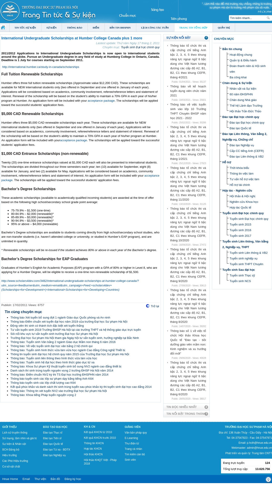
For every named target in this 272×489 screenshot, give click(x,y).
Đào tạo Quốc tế (240, 128)
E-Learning (131, 438)
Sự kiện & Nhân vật (14, 444)
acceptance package (101, 100)
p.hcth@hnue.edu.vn (259, 442)
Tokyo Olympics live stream (16, 487)
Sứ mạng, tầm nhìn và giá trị (19, 438)
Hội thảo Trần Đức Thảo (245, 111)
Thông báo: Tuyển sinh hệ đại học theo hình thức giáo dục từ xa (52, 362)
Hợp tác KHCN (93, 448)
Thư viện (40, 479)
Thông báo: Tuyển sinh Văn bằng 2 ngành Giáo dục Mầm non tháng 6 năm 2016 (63, 342)
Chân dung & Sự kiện (237, 83)
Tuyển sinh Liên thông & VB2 (249, 252)
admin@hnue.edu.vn (259, 447)
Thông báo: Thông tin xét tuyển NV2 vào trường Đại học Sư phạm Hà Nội (58, 391)
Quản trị (224, 27)
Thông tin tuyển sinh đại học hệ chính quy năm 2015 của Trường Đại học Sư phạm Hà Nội (69, 354)
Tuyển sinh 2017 (240, 235)
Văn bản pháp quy (136, 432)
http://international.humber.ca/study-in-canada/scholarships (40, 67)
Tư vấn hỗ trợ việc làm (244, 179)
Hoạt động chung (241, 54)
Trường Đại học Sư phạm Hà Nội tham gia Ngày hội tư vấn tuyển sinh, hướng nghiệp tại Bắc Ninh (74, 338)
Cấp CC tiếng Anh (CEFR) (247, 151)
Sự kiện (51, 27)
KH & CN (89, 426)
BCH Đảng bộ (10, 449)
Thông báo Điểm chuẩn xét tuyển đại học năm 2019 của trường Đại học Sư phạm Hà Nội (68, 321)
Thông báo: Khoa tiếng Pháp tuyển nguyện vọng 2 (43, 395)
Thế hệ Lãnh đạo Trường (246, 105)
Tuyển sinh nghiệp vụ (243, 258)
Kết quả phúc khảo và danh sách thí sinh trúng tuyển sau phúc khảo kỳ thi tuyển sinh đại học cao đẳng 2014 (81, 386)
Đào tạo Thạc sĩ (52, 432)
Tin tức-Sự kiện (25, 27)
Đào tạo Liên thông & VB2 (247, 156)
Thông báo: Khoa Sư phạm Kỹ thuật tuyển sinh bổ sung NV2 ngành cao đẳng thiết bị (65, 366)
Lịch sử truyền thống (14, 432)
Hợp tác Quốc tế (240, 207)
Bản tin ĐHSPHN (120, 27)
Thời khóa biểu (239, 168)
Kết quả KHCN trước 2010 (100, 437)
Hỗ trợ (226, 162)
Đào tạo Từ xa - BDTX (56, 449)
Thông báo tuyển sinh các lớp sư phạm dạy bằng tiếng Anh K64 (51, 378)
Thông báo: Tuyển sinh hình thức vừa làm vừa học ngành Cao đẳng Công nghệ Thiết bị (67, 350)
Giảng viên (133, 427)
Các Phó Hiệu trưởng (15, 461)
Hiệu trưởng (9, 455)
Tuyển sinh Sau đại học (238, 269)
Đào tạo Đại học (55, 427)
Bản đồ (55, 479)
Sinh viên (130, 459)
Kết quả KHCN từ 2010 (98, 432)
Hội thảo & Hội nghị (242, 196)
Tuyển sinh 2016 (240, 230)
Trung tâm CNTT (262, 453)
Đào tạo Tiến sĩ (52, 438)
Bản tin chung (232, 49)
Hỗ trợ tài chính (240, 185)
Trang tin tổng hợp (193, 27)
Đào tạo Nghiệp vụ (242, 145)
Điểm (96, 27)
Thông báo (74, 27)
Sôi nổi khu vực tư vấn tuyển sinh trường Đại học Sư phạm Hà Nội (54, 334)
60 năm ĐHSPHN (241, 94)
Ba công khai (238, 77)
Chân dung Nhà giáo (243, 100)
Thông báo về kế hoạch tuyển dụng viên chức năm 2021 (188, 91)
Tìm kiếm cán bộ (135, 454)
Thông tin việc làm (241, 173)
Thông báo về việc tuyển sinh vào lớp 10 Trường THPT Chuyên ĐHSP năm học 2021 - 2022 (188, 111)
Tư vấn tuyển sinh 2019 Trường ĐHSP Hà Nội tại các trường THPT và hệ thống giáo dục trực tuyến (75, 329)
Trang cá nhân (133, 449)
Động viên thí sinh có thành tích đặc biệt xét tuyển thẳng (47, 325)
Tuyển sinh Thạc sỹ (242, 275)
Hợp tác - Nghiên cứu (237, 190)
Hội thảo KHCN (93, 454)
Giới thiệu (9, 427)
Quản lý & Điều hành (243, 60)
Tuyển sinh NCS (240, 281)
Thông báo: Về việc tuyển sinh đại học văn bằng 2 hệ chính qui (51, 346)
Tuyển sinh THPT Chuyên (246, 264)
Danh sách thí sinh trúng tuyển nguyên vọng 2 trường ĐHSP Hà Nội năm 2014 (61, 370)
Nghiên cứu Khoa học (244, 202)
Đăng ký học (73, 479)
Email (26, 479)
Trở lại (155, 306)
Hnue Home (10, 479)
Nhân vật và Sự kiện (243, 88)
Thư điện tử (132, 443)
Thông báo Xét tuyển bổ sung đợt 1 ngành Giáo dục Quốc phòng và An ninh (60, 317)
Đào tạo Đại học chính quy (240, 117)
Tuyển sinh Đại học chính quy (140, 47)
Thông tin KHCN (94, 443)
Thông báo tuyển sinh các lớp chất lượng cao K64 (43, 382)
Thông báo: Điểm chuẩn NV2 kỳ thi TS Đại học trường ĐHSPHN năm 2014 (59, 374)
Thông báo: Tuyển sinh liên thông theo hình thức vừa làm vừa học (53, 358)
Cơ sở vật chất (11, 466)
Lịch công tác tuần (155, 27)
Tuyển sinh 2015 (240, 224)
